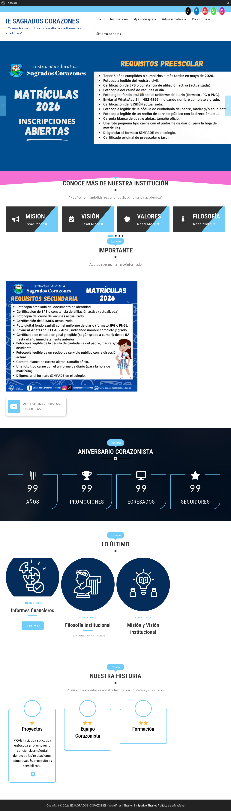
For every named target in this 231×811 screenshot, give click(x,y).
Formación (143, 729)
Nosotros (87, 617)
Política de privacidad (171, 805)
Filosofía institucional (87, 625)
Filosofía (206, 216)
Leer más (33, 625)
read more (35, 224)
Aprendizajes (143, 19)
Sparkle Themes (147, 805)
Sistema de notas (108, 34)
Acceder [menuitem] (12, 3)
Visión (90, 216)
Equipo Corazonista (87, 732)
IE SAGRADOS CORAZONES (42, 21)
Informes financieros (32, 610)
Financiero (32, 603)
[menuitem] (3, 3)
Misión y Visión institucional (143, 628)
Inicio (100, 19)
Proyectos (199, 19)
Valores (149, 216)
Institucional (119, 19)
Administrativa (172, 19)
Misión (35, 216)
